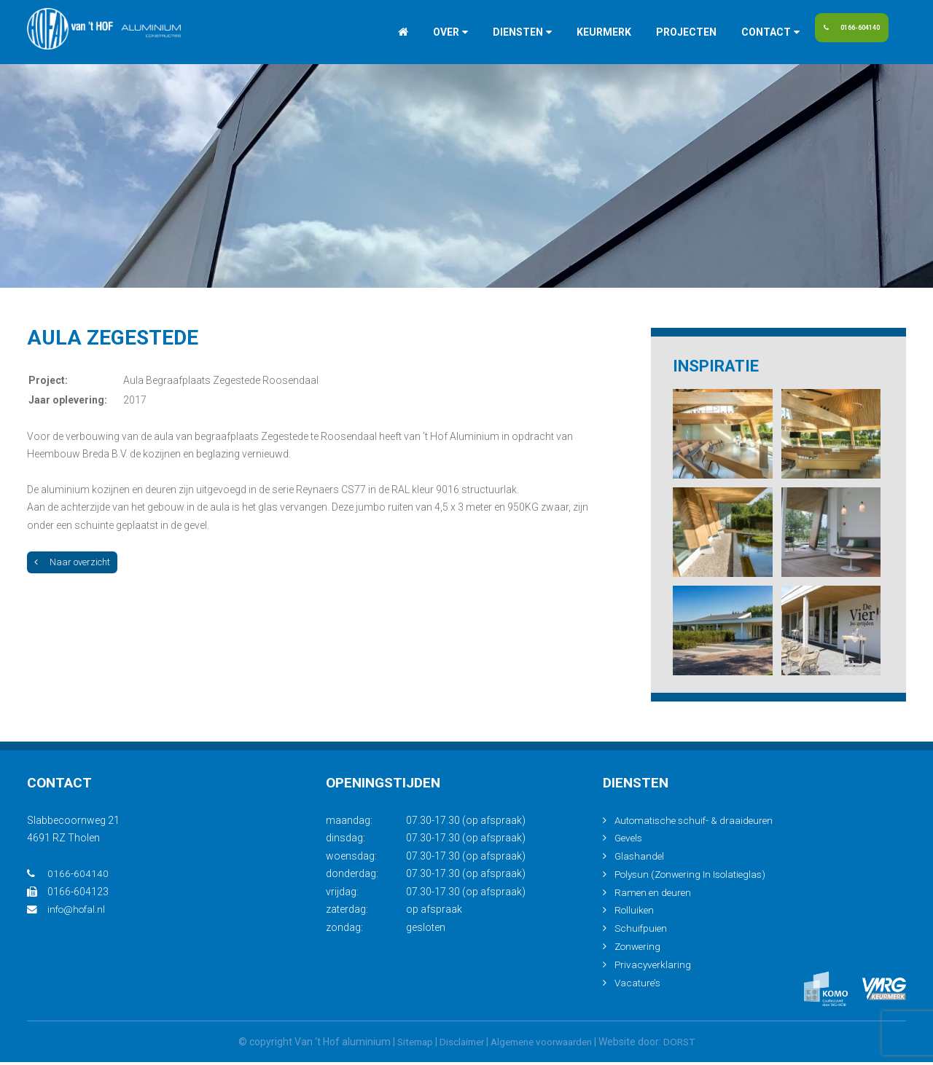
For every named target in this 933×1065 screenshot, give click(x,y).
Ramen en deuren (654, 896)
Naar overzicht (72, 562)
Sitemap (407, 1044)
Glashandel (640, 860)
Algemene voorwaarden (544, 1044)
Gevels (629, 843)
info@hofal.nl (68, 914)
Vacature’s (638, 985)
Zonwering (639, 950)
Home (371, 32)
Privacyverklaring (653, 967)
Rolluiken (635, 914)
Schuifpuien (641, 932)
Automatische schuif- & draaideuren (696, 824)
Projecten (655, 32)
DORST (688, 1044)
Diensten (486, 32)
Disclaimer (458, 1044)
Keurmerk (572, 32)
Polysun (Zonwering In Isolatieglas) (695, 878)
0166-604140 (846, 32)
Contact (735, 32)
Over (415, 32)
